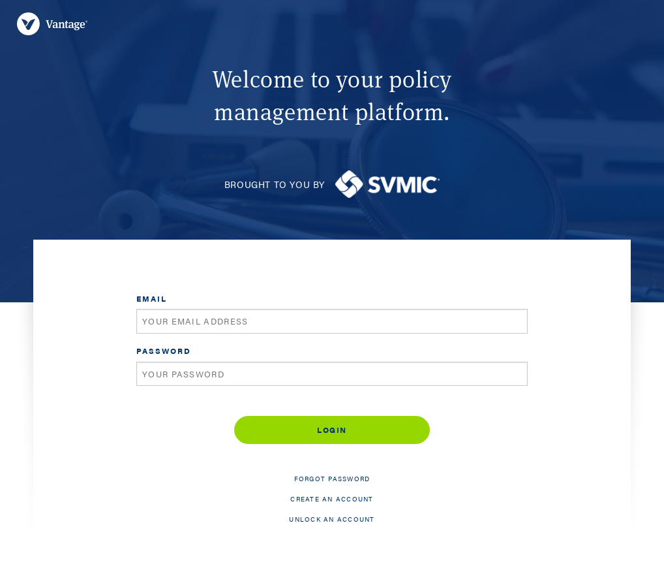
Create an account (331, 498)
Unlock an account (331, 519)
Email (151, 298)
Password (163, 351)
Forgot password (332, 478)
